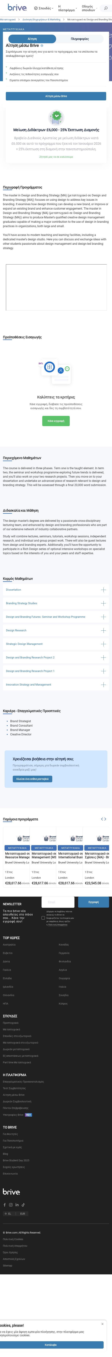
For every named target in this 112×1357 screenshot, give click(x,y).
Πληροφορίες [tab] (80, 39)
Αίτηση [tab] (32, 39)
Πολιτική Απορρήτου (57, 925)
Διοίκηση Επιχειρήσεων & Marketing (41, 19)
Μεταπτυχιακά (7, 19)
